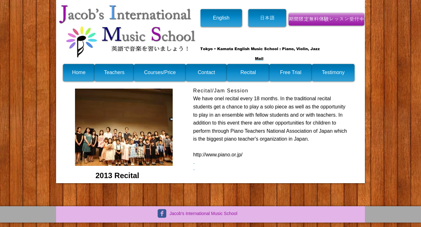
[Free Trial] (290, 72)
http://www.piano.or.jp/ (218, 154)
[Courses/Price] (160, 72)
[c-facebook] (162, 213)
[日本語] (267, 18)
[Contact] (206, 72)
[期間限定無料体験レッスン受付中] (326, 19)
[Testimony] (333, 72)
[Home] (79, 72)
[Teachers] (114, 72)
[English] (221, 18)
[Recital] (248, 72)
